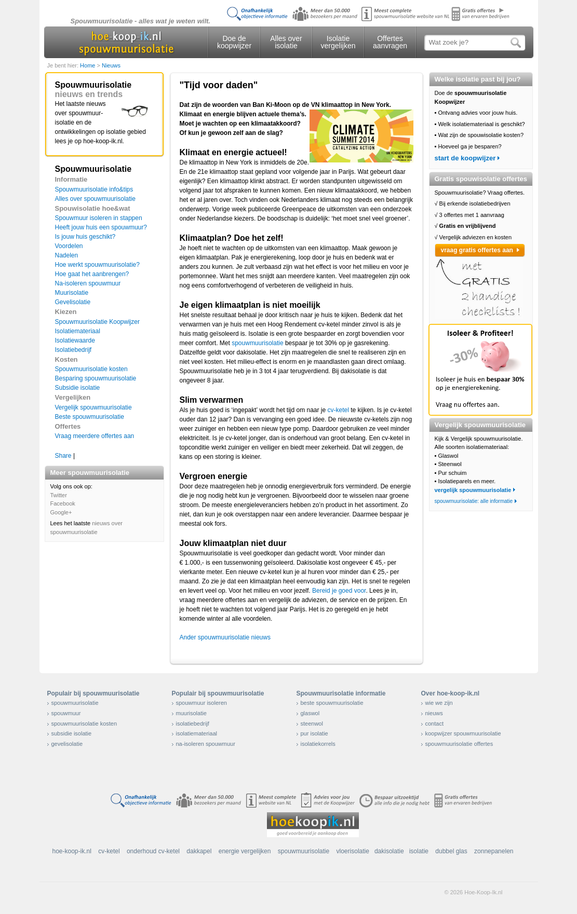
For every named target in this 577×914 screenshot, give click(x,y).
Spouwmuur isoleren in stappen (98, 218)
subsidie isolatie (71, 733)
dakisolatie (389, 851)
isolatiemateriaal (196, 733)
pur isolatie (314, 733)
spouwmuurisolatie (257, 343)
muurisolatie (191, 713)
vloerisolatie (353, 851)
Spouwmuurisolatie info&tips (94, 189)
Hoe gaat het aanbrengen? (92, 274)
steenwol (312, 723)
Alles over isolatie (286, 42)
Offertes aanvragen (390, 42)
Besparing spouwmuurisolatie (96, 378)
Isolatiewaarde (75, 340)
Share (63, 455)
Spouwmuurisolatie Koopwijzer (97, 321)
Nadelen (66, 255)
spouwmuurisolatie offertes (459, 744)
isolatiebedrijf (192, 723)
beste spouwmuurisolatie (332, 703)
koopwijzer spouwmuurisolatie (463, 733)
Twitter (58, 495)
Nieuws (111, 65)
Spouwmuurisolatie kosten (91, 369)
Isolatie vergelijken (338, 42)
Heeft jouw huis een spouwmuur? (101, 227)
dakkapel (198, 851)
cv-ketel (338, 410)
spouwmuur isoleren (201, 703)
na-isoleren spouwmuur (205, 744)
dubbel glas (451, 851)
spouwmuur (66, 713)
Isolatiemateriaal (77, 331)
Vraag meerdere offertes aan (95, 436)
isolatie (418, 851)
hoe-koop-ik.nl (71, 851)
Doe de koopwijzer (234, 42)
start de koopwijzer (465, 158)
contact (434, 723)
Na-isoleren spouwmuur (88, 283)
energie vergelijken (245, 851)
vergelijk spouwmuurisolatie (473, 490)
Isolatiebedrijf (73, 349)
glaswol (310, 713)
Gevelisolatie (73, 302)
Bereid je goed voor (339, 590)
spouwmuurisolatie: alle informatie (474, 501)
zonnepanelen (493, 851)
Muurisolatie (72, 292)
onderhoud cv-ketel (153, 851)
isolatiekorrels (318, 744)
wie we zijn (439, 703)
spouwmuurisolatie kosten (84, 723)
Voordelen (69, 246)
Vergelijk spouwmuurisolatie (93, 407)
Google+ (61, 512)
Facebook (62, 503)
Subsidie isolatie (77, 387)
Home (88, 65)
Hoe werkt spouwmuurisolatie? (97, 264)
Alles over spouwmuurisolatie (95, 198)
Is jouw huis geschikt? (85, 236)
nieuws (434, 713)
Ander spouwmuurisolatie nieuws (225, 637)
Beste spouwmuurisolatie (89, 416)
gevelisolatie (67, 744)
